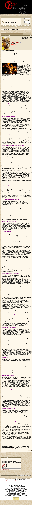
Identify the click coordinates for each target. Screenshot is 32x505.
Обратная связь (20, 475)
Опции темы (26, 33)
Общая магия (9, 21)
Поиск (16, 26)
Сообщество (17, 25)
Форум (12, 16)
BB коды (3, 464)
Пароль (22, 22)
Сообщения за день (25, 25)
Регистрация (5, 25)
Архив (26, 475)
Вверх (29, 475)
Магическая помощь (23, 4)
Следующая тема (20, 454)
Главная (5, 16)
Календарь (11, 25)
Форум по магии (23, 3)
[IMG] (3, 466)
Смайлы (3, 465)
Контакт (27, 16)
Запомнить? (27, 20)
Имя (22, 18)
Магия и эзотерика (7, 20)
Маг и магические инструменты (12, 483)
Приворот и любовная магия (15, 4)
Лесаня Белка (15, 42)
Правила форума (5, 469)
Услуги (19, 16)
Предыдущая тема (12, 454)
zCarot (18, 487)
